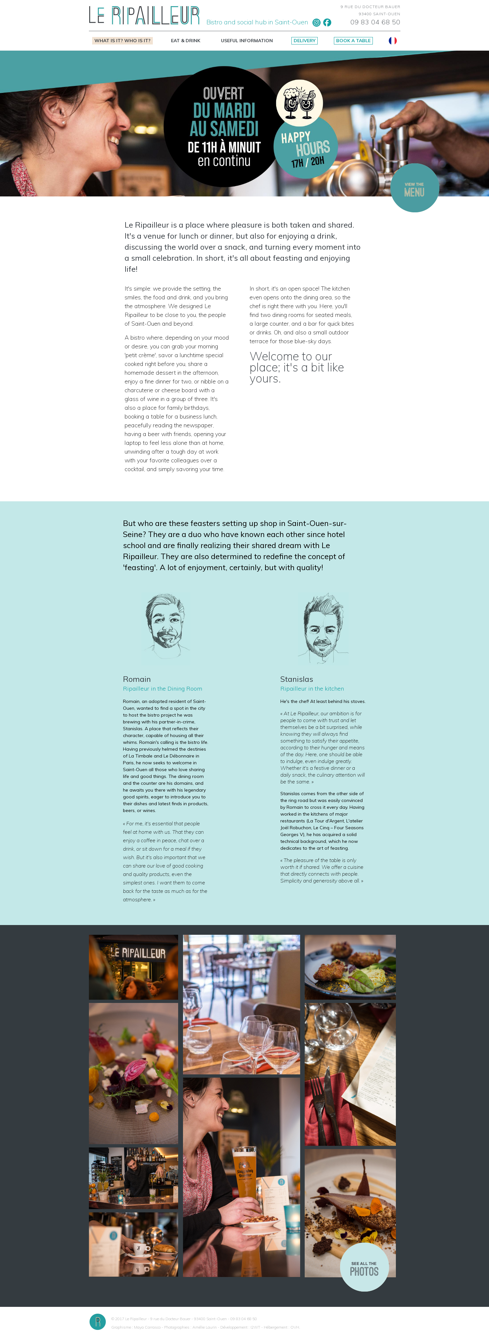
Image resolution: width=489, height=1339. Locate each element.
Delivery (304, 41)
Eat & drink (185, 41)
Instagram (316, 23)
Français (393, 41)
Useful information (247, 41)
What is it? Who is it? (122, 41)
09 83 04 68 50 (375, 22)
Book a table (353, 41)
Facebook (327, 23)
